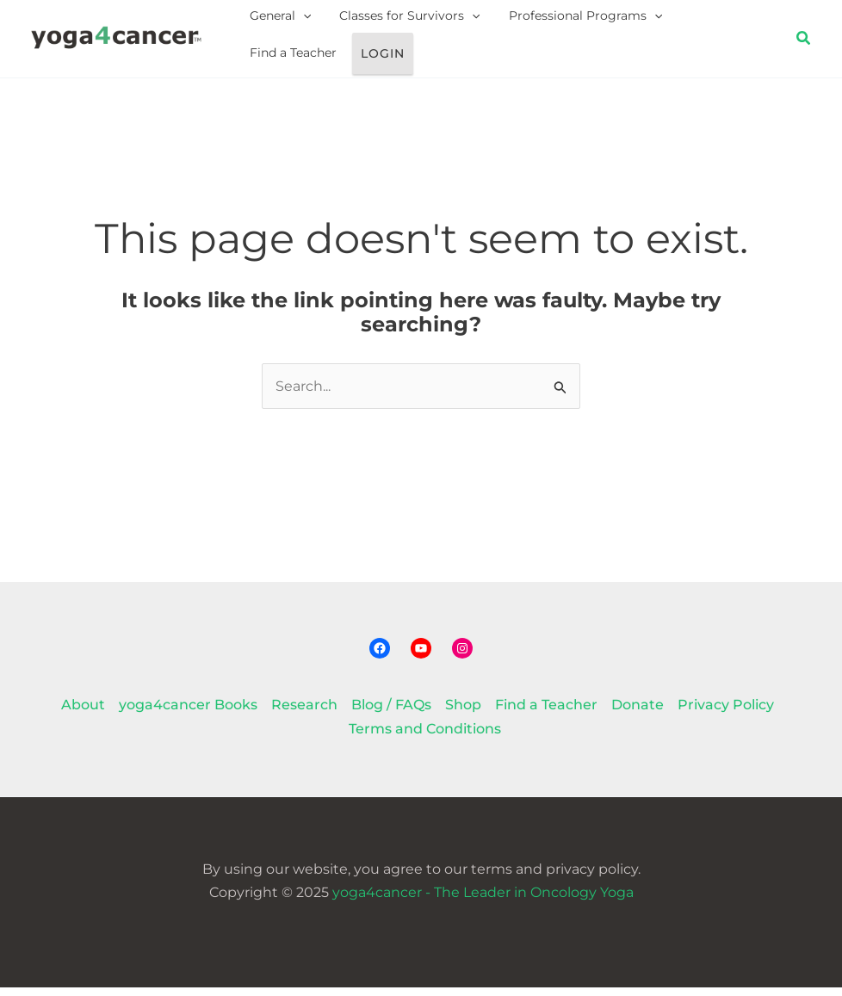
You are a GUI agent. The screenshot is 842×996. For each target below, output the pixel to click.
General (274, 20)
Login (267, 63)
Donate (637, 713)
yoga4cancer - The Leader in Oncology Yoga (483, 900)
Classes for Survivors (392, 20)
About (83, 713)
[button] (804, 43)
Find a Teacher (694, 20)
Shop (463, 713)
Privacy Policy (726, 713)
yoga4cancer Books (188, 713)
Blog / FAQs (391, 713)
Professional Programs (557, 20)
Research (304, 713)
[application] (297, 20)
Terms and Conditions (425, 736)
